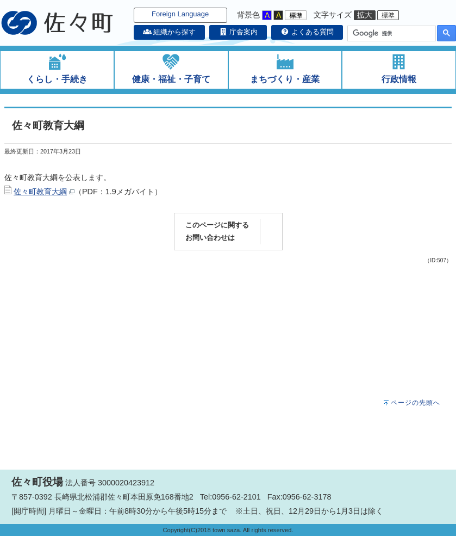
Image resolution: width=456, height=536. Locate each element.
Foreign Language (180, 14)
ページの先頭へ (415, 402)
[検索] (390, 34)
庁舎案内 (238, 32)
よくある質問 (307, 32)
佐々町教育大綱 (40, 191)
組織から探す (169, 32)
